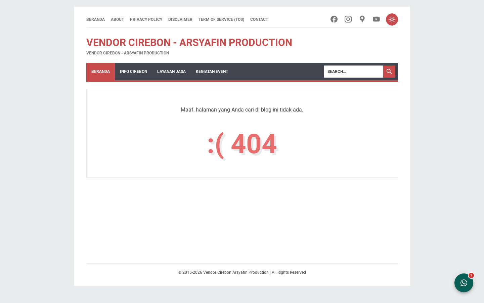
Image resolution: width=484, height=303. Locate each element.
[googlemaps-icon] (362, 19)
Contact (259, 19)
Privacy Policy (146, 19)
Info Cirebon (133, 71)
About (117, 19)
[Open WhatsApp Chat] (463, 282)
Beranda (95, 19)
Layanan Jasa (171, 71)
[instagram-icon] (348, 19)
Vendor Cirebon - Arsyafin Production (189, 42)
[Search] (353, 72)
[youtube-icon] (376, 19)
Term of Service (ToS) (221, 19)
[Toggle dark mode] (392, 19)
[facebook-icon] (334, 19)
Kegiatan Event (212, 71)
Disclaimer (180, 19)
